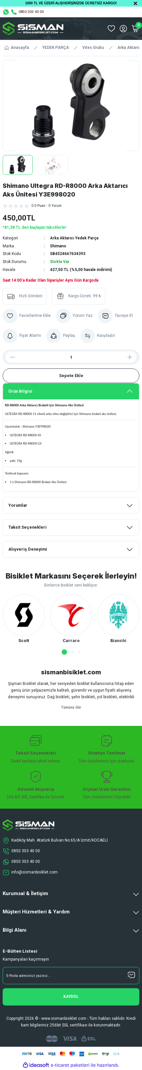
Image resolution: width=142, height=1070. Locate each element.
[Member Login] (123, 29)
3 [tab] (79, 652)
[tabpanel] (23, 619)
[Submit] (71, 996)
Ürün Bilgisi (20, 391)
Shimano (58, 246)
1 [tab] (64, 652)
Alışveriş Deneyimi (27, 549)
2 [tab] (72, 652)
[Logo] (33, 28)
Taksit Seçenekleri (27, 527)
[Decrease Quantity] (9, 357)
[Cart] (135, 29)
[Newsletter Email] (71, 975)
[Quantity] (71, 357)
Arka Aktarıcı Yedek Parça (74, 238)
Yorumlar (17, 505)
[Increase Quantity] (132, 357)
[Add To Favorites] (27, 316)
